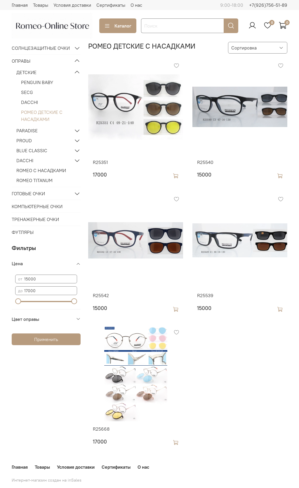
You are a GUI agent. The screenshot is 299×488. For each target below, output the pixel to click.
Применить (46, 339)
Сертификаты (110, 5)
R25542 (101, 295)
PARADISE (27, 130)
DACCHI (29, 102)
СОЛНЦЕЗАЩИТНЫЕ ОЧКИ (41, 48)
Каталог (117, 26)
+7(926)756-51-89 (268, 5)
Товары (40, 5)
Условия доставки (72, 5)
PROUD (24, 140)
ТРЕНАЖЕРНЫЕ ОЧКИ (35, 219)
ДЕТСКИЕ (26, 72)
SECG (27, 92)
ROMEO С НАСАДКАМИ (41, 170)
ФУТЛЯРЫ (23, 232)
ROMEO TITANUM (34, 180)
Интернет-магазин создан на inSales (46, 480)
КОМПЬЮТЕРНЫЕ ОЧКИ (37, 206)
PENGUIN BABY (37, 82)
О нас (136, 5)
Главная (20, 5)
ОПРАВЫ (21, 61)
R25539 (205, 295)
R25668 (101, 429)
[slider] (18, 301)
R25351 (100, 162)
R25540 (205, 162)
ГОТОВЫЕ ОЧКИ (28, 193)
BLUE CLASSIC (31, 150)
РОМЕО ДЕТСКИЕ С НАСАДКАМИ (41, 115)
